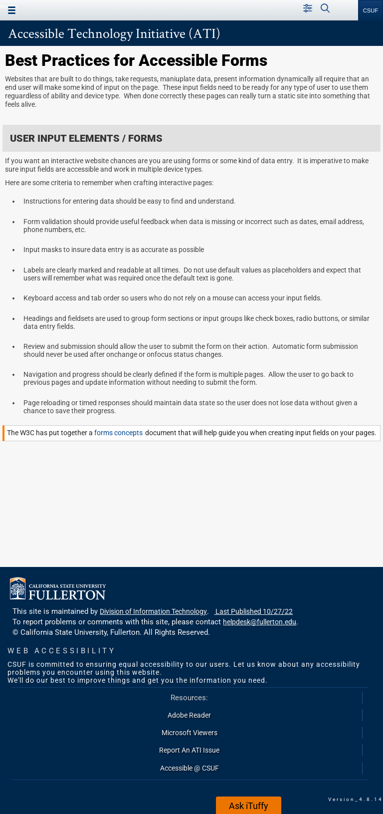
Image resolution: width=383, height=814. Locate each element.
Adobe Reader (189, 715)
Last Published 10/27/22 (253, 611)
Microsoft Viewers (189, 733)
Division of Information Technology (153, 611)
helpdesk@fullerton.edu (259, 622)
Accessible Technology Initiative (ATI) (114, 33)
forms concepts (119, 433)
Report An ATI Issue (189, 750)
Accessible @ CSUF (189, 768)
